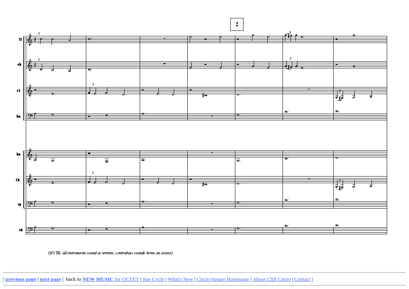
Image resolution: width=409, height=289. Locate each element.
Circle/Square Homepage (223, 279)
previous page (20, 279)
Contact (302, 279)
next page (50, 279)
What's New (180, 279)
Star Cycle (153, 279)
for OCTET (110, 279)
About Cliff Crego (272, 279)
